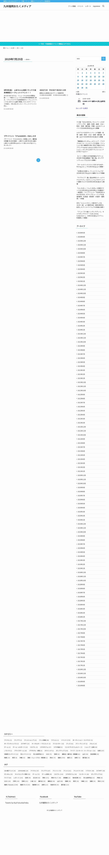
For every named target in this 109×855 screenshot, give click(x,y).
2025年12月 (82, 242)
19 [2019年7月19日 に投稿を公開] (95, 80)
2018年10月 (82, 613)
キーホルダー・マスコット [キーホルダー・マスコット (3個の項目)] (41, 786)
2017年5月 (81, 688)
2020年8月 (81, 515)
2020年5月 (81, 529)
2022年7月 (81, 418)
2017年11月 (82, 661)
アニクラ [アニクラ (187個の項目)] (45, 813)
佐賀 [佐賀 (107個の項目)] (101, 793)
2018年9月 (81, 617)
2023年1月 (81, 392)
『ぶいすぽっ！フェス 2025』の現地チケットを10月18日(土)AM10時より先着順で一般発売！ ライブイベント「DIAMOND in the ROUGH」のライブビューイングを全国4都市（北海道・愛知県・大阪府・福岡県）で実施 (91, 193)
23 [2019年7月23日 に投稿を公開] (82, 84)
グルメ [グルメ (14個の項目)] (93, 786)
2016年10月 (82, 718)
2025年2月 (81, 281)
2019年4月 (81, 586)
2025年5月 (81, 268)
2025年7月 (81, 259)
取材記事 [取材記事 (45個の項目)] (77, 820)
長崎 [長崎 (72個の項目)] (77, 800)
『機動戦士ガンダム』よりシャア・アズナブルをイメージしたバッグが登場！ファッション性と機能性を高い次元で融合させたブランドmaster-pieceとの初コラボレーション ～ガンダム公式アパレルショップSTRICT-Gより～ (91, 146)
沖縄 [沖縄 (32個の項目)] (22, 800)
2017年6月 (81, 683)
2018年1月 (81, 652)
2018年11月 (82, 608)
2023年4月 (81, 379)
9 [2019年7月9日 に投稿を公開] (82, 76)
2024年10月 (82, 299)
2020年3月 (81, 537)
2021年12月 (82, 445)
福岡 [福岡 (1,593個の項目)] (61, 800)
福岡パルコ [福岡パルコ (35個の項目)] (25, 827)
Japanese (96, 6)
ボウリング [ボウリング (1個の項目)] (49, 793)
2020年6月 (81, 524)
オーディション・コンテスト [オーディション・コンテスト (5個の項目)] (83, 782)
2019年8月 (81, 568)
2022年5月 (81, 427)
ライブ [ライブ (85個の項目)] (7, 820)
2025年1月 (81, 286)
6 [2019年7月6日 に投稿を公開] (99, 73)
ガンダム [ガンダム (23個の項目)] (8, 816)
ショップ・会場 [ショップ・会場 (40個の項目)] (91, 789)
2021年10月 (82, 454)
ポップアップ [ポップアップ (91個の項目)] (96, 816)
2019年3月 (81, 590)
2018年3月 (81, 643)
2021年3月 (81, 484)
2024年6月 (81, 317)
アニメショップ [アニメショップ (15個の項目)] (30, 782)
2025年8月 (81, 255)
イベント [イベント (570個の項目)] (65, 782)
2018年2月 (81, 648)
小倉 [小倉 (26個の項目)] (33, 823)
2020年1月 (81, 546)
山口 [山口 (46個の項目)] (85, 796)
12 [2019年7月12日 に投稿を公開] (95, 76)
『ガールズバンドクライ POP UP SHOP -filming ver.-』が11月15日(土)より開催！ (90, 166)
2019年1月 (81, 599)
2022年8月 (81, 414)
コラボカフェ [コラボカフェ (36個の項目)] (71, 816)
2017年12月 (82, 657)
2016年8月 (81, 727)
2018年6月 (81, 630)
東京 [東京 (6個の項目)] (14, 800)
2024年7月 (81, 312)
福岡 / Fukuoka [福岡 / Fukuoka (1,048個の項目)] (11, 827)
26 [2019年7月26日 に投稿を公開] (95, 84)
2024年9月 (81, 303)
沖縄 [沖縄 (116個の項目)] (84, 823)
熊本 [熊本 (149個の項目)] (101, 823)
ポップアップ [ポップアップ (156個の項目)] (62, 793)
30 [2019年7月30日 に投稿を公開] (82, 88)
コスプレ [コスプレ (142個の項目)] (58, 816)
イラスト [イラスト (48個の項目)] (90, 813)
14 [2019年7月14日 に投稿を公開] (103, 76)
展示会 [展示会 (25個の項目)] (41, 823)
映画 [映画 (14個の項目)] (7, 800)
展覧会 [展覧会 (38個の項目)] (51, 823)
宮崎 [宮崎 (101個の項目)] (25, 823)
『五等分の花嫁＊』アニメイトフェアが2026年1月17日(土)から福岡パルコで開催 (90, 172)
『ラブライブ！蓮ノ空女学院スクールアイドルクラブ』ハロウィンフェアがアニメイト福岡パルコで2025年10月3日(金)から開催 (91, 180)
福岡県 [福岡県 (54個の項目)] (35, 827)
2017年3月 (81, 696)
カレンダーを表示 (82, 108)
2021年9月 (81, 458)
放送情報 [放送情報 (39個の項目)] (94, 796)
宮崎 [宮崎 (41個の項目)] (57, 796)
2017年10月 (82, 665)
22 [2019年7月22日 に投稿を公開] (78, 84)
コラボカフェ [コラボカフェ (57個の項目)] (45, 789)
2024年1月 (81, 339)
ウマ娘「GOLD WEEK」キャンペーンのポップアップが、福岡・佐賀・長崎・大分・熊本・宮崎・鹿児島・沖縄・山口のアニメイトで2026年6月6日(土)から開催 (91, 125)
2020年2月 (81, 542)
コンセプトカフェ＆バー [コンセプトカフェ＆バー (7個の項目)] (73, 789)
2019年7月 (81, 573)
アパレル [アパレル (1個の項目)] (55, 782)
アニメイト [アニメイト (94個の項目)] (78, 813)
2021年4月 (81, 480)
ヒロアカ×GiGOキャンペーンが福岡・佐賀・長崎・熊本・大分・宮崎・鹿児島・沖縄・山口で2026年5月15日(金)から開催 (91, 134)
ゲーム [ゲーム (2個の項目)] (7, 789)
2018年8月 (81, 621)
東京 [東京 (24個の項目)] (76, 823)
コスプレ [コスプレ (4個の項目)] (34, 789)
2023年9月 (81, 356)
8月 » (104, 92)
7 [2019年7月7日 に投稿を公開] (103, 73)
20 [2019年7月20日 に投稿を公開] (99, 80)
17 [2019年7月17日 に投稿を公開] (86, 80)
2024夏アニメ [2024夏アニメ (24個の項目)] (10, 813)
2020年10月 (82, 507)
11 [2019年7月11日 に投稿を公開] (91, 76)
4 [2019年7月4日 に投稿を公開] (90, 73)
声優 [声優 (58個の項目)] (100, 820)
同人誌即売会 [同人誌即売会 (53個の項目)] (89, 820)
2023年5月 (81, 374)
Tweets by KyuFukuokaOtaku (17, 844)
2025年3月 (81, 277)
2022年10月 (82, 405)
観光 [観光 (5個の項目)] (69, 800)
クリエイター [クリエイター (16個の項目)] (58, 786)
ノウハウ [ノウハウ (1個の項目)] (8, 793)
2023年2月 (81, 387)
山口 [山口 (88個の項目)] (60, 823)
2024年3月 (81, 330)
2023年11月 (82, 348)
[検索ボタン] (103, 6)
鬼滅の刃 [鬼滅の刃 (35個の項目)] (54, 827)
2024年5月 (81, 321)
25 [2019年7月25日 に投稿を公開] (91, 84)
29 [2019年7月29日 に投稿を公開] (78, 88)
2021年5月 (81, 476)
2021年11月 (82, 449)
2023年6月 (81, 370)
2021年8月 (81, 462)
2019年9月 (81, 564)
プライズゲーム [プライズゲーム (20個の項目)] (20, 793)
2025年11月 (82, 246)
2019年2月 (81, 595)
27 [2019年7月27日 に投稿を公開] (99, 84)
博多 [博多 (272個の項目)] (45, 820)
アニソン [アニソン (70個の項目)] (57, 813)
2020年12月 (82, 498)
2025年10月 (82, 251)
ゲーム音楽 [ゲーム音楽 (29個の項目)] (47, 816)
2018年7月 (81, 626)
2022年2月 (81, 440)
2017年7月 (81, 679)
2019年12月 (82, 551)
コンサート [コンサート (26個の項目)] (84, 816)
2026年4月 (81, 237)
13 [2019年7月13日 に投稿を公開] (99, 76)
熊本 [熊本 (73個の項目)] (52, 800)
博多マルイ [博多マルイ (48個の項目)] (56, 820)
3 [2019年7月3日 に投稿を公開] (86, 73)
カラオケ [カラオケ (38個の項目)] (100, 813)
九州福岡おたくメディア (17, 6)
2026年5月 (81, 233)
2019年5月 (81, 582)
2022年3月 (81, 436)
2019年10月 (82, 560)
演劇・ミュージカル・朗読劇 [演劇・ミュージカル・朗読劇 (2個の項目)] (37, 800)
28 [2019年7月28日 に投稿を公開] (103, 84)
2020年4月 (81, 533)
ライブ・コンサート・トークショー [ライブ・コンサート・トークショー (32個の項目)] (82, 793)
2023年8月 (81, 361)
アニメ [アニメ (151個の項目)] (67, 813)
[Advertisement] (54, 26)
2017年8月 (81, 674)
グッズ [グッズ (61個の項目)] (69, 786)
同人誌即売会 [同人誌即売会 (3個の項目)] (38, 796)
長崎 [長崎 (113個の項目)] (45, 827)
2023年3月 (81, 383)
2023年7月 (81, 365)
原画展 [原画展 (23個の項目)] (66, 820)
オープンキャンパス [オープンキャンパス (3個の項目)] (11, 786)
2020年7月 (81, 520)
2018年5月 (81, 635)
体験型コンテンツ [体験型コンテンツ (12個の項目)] (11, 796)
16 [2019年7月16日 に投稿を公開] (82, 80)
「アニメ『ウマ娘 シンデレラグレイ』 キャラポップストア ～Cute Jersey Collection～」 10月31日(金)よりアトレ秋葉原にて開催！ (90, 215)
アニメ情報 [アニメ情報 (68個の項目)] (44, 782)
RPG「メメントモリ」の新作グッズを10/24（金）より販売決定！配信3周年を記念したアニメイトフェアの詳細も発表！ (91, 205)
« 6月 (77, 92)
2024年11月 (82, 295)
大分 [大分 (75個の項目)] (49, 796)
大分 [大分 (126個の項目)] (7, 823)
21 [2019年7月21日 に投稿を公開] (103, 80)
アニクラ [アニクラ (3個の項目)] (18, 782)
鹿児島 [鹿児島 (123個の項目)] (65, 827)
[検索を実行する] (103, 59)
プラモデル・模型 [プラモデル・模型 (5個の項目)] (35, 793)
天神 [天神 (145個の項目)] (16, 823)
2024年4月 (81, 326)
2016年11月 (82, 714)
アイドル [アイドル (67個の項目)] (35, 813)
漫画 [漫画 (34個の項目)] (92, 823)
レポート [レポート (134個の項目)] (18, 820)
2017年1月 (81, 705)
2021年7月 (81, 467)
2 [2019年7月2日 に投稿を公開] (82, 73)
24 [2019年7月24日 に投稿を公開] (86, 84)
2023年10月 (82, 352)
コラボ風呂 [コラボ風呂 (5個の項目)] (58, 789)
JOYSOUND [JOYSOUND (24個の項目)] (23, 813)
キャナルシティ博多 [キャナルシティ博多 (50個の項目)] (22, 816)
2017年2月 (81, 701)
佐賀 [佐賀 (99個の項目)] (28, 820)
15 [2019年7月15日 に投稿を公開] (78, 80)
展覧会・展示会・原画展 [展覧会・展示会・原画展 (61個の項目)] (71, 796)
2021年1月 (81, 493)
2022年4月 (81, 431)
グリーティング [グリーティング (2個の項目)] (81, 786)
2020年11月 (82, 502)
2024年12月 (82, 290)
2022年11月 (82, 401)
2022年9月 (81, 409)
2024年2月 (81, 334)
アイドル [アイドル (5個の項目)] (8, 782)
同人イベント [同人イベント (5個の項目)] (26, 796)
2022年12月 (82, 396)
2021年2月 (81, 489)
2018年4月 (81, 639)
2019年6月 (81, 577)
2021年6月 (81, 471)
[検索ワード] (91, 59)
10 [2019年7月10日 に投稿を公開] (86, 76)
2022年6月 (81, 423)
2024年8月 (81, 308)
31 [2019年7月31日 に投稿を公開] (86, 88)
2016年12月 (82, 710)
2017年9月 (81, 670)
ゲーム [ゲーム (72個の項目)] (36, 816)
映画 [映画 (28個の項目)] (68, 823)
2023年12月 (82, 343)
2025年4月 (81, 273)
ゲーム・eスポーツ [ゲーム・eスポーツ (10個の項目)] (20, 789)
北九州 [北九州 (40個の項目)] (36, 820)
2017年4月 (81, 692)
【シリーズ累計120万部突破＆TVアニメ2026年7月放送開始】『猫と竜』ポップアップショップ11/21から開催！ (90, 158)
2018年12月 (82, 604)
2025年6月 (81, 264)
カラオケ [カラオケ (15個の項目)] (25, 786)
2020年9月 (81, 511)
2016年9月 (81, 723)
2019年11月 (82, 555)
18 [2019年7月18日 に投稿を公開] (91, 80)
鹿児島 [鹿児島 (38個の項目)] (86, 800)
